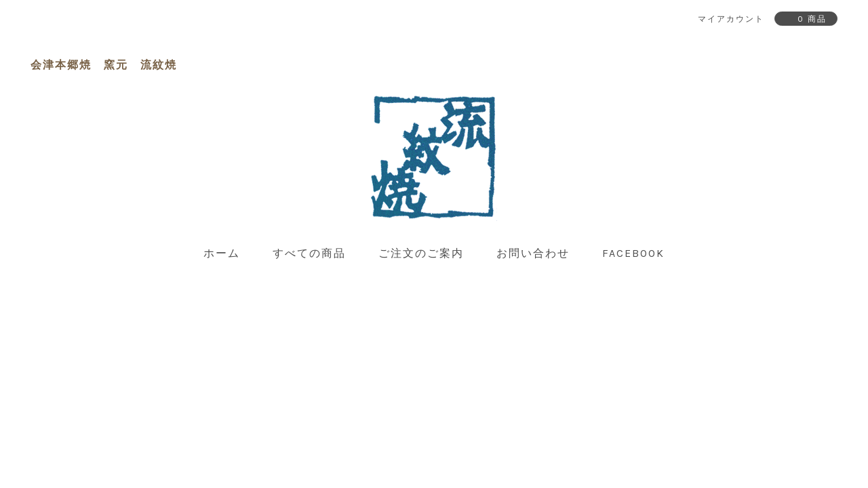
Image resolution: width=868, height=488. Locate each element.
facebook (633, 253)
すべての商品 (309, 253)
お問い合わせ (533, 253)
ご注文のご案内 (421, 253)
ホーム (221, 253)
